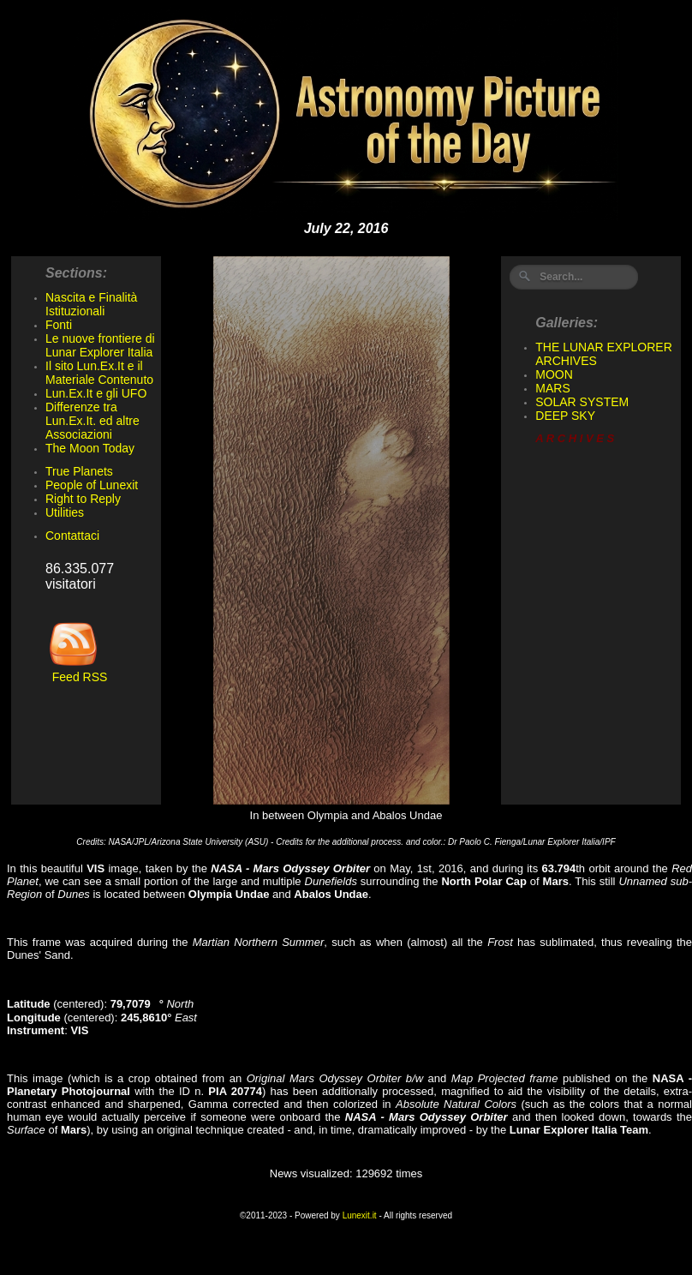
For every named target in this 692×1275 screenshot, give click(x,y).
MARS (552, 388)
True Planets (79, 471)
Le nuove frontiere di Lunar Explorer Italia (100, 345)
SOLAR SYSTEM (582, 402)
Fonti (58, 325)
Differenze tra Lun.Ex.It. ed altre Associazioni (92, 420)
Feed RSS (76, 671)
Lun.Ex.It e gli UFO (95, 393)
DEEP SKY (565, 415)
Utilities (64, 512)
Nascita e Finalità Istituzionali (91, 304)
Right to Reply (83, 499)
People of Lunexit (91, 485)
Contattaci (72, 535)
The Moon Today (89, 448)
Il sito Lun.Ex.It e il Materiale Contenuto (99, 372)
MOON (554, 374)
